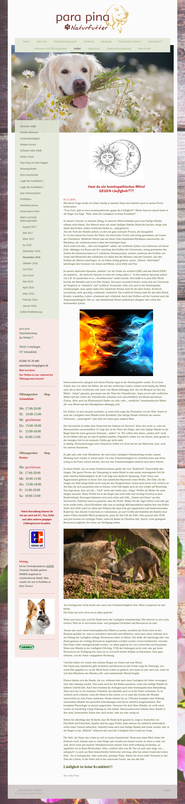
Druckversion (24, 790)
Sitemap (38, 790)
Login (167, 790)
